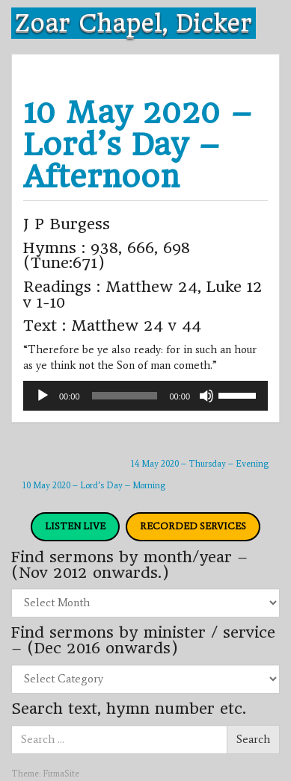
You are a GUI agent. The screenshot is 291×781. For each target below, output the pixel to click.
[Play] (42, 395)
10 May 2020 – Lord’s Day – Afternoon (137, 144)
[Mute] (206, 395)
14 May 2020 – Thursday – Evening (200, 463)
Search (253, 739)
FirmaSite (61, 773)
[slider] (125, 395)
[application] (145, 396)
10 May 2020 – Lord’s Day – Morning (93, 485)
